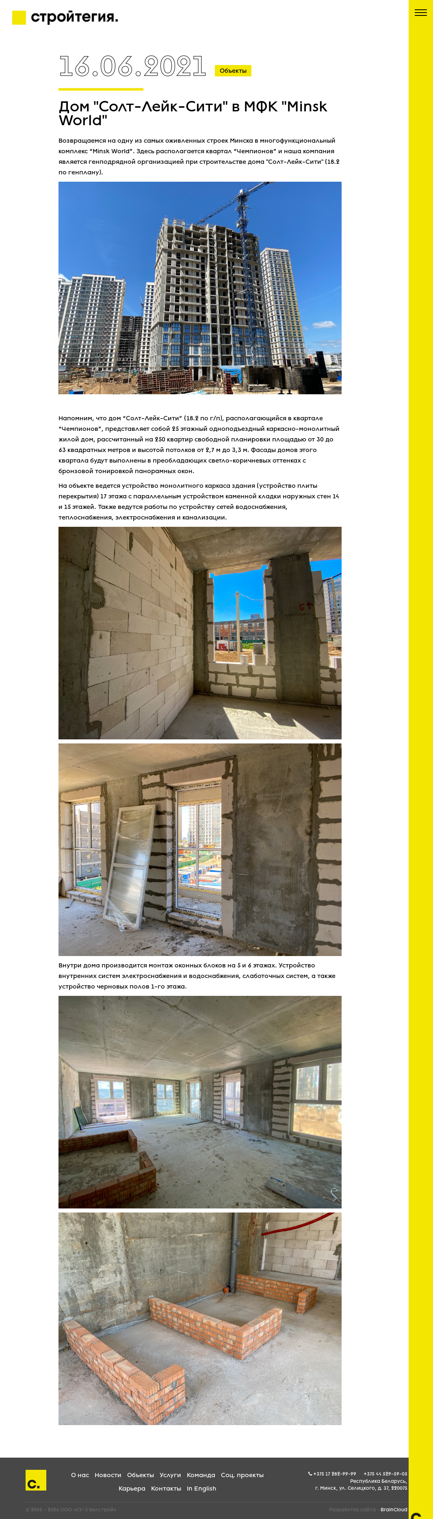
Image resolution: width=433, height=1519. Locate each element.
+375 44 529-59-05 (385, 1474)
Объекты (140, 1475)
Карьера (132, 1488)
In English (201, 1488)
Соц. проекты (242, 1475)
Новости (108, 1475)
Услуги (170, 1475)
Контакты (166, 1488)
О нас (80, 1475)
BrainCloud (394, 1509)
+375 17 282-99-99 (334, 1474)
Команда (201, 1475)
